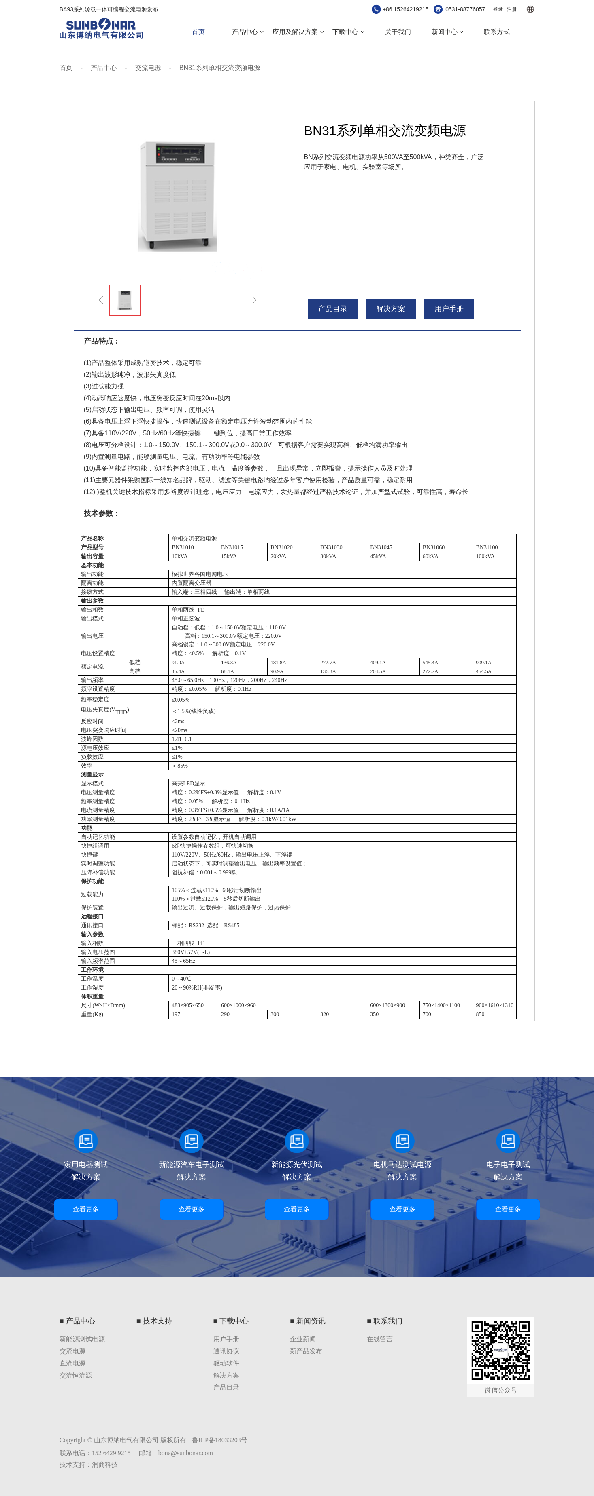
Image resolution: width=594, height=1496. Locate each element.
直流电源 (72, 1363)
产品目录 (226, 1387)
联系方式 (497, 31)
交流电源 (148, 67)
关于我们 (398, 31)
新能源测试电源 (82, 1339)
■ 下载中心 (231, 1321)
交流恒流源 (76, 1375)
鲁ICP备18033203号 (219, 1440)
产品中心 (248, 31)
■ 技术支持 (154, 1321)
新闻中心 (447, 31)
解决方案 (390, 309)
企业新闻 (303, 1339)
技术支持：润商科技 (89, 1464)
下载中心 (348, 31)
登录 (498, 9)
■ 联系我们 (384, 1321)
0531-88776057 (465, 9)
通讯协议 (226, 1351)
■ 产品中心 (77, 1321)
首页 (198, 31)
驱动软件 (226, 1363)
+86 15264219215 (405, 9)
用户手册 (449, 309)
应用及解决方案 (298, 31)
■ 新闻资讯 (308, 1321)
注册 (512, 9)
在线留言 (380, 1339)
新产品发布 (306, 1351)
